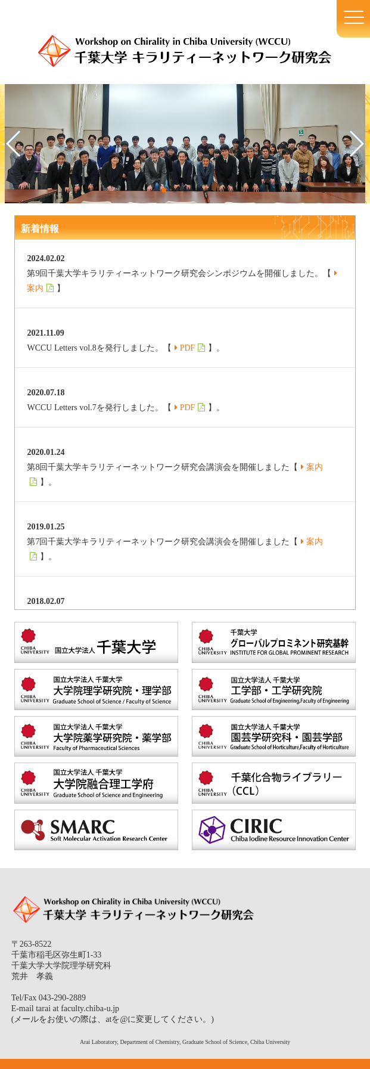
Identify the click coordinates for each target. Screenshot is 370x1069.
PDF (187, 347)
